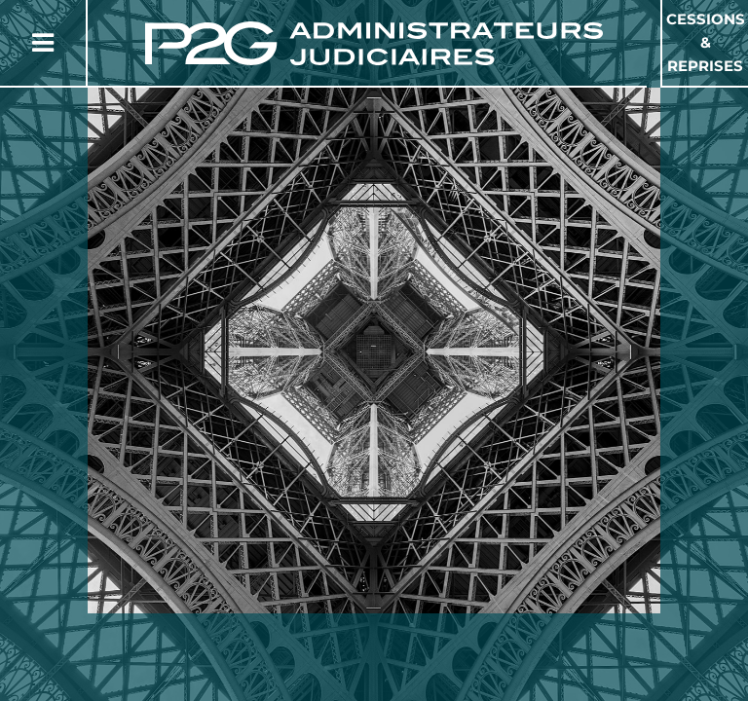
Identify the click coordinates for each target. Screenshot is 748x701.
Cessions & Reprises (705, 42)
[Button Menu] (43, 43)
